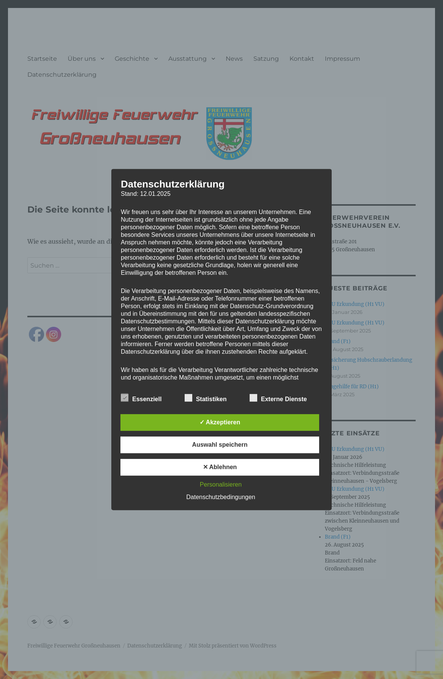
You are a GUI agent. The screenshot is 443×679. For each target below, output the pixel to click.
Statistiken (206, 397)
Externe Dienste (278, 397)
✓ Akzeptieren (219, 422)
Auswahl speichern (220, 444)
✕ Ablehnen (220, 467)
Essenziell (141, 397)
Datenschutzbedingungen (220, 497)
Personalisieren (221, 484)
